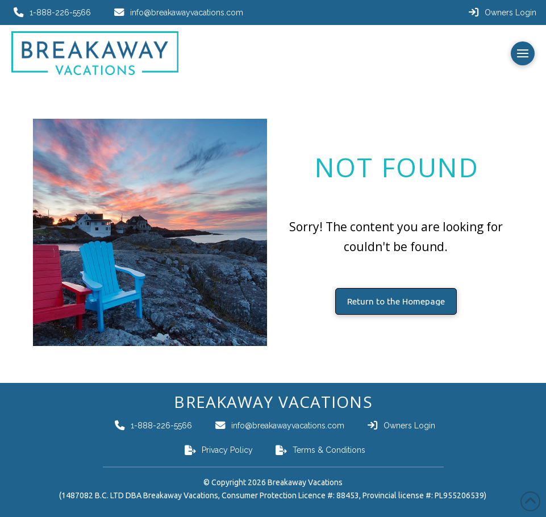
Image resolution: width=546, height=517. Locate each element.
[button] (523, 53)
